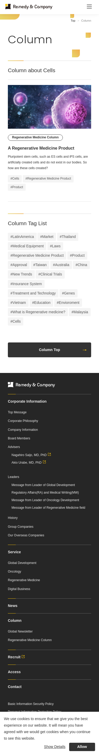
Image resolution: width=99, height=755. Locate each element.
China (82, 265)
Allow (82, 747)
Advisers (14, 447)
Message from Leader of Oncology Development (45, 500)
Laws (56, 246)
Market (47, 237)
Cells (17, 321)
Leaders (13, 477)
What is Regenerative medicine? (39, 312)
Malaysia (81, 312)
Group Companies (20, 527)
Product (78, 255)
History (13, 518)
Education (42, 302)
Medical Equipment (28, 246)
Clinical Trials (51, 274)
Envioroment (69, 302)
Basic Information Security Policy (31, 704)
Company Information (23, 430)
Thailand (69, 237)
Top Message (17, 412)
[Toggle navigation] (89, 6)
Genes (69, 293)
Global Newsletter (20, 631)
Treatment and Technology (34, 293)
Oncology (14, 571)
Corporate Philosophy (23, 421)
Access (14, 672)
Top (73, 20)
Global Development (22, 563)
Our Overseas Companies (26, 535)
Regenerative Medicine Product (38, 255)
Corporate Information (27, 401)
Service (14, 552)
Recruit (17, 657)
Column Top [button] (63, 350)
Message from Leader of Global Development (43, 485)
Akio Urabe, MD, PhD (29, 462)
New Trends (22, 274)
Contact (14, 687)
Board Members (19, 438)
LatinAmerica (23, 237)
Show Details (54, 747)
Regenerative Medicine (24, 580)
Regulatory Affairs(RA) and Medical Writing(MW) (45, 492)
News (13, 606)
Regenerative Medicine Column (30, 640)
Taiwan (41, 265)
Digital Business (19, 589)
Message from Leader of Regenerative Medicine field (48, 508)
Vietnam (19, 302)
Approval (20, 265)
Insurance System (27, 284)
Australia (62, 265)
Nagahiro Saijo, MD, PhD (32, 455)
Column (14, 620)
